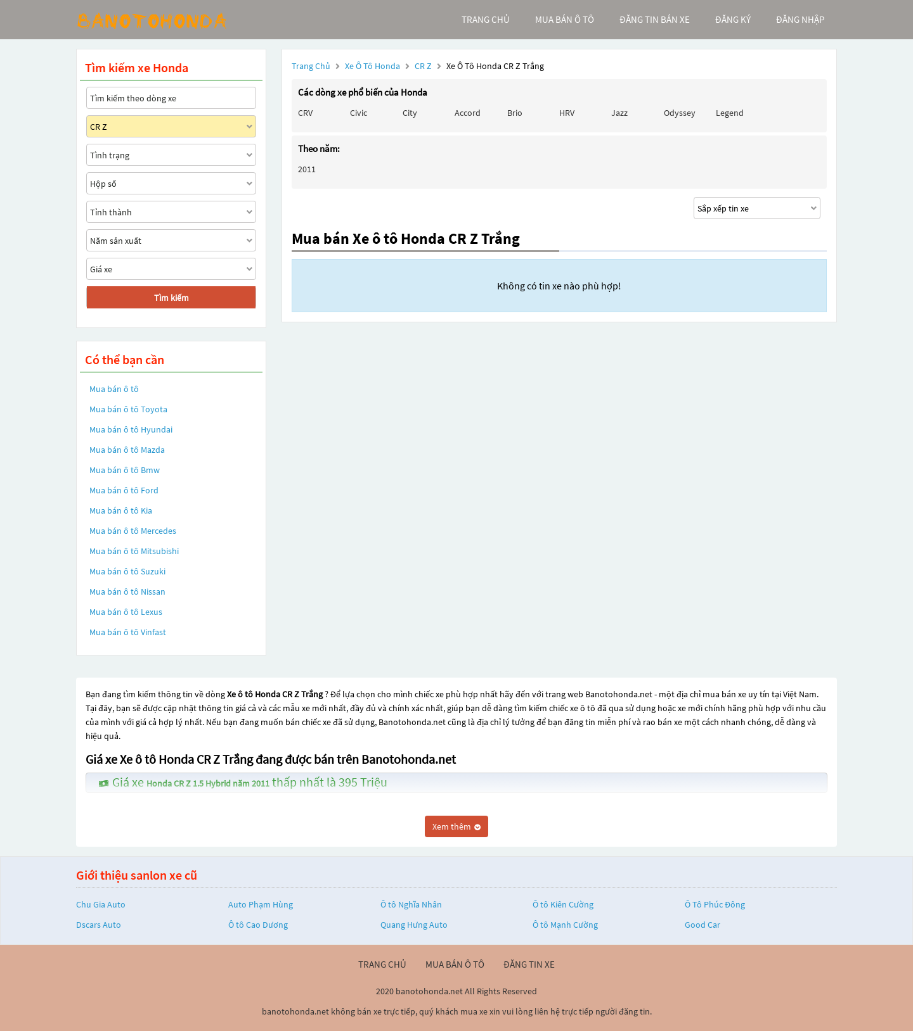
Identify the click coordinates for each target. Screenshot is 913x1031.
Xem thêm (456, 826)
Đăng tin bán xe (654, 19)
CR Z (424, 66)
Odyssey (680, 112)
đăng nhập (800, 19)
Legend (730, 112)
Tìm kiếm (171, 297)
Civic (358, 112)
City (410, 112)
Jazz (619, 112)
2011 (307, 169)
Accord (468, 112)
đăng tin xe (529, 964)
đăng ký (733, 19)
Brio (514, 112)
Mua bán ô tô (114, 389)
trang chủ (486, 19)
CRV (305, 112)
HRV (566, 112)
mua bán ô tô (564, 19)
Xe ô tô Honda (372, 66)
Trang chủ (311, 66)
